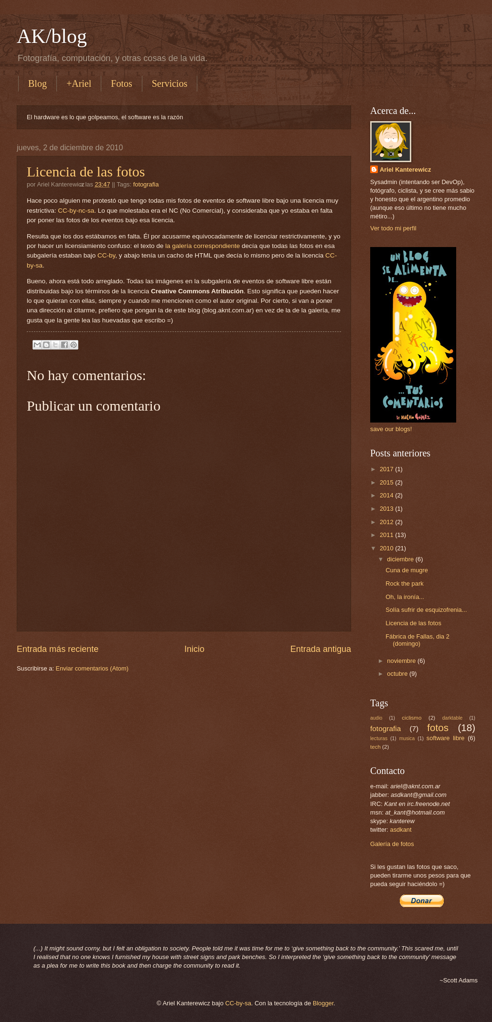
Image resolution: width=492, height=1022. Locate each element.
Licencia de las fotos (86, 171)
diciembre (401, 559)
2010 (387, 548)
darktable (452, 718)
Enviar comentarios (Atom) (92, 668)
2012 (387, 522)
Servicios (169, 83)
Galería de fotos (392, 843)
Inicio (194, 649)
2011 (387, 534)
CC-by (106, 255)
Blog (37, 83)
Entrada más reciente (57, 649)
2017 (387, 469)
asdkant (401, 829)
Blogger (323, 1003)
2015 (387, 482)
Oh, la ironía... (404, 596)
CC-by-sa (238, 1003)
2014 (387, 495)
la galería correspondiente (202, 245)
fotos (438, 727)
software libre (446, 738)
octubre (398, 673)
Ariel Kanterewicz (405, 169)
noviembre (402, 660)
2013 (387, 508)
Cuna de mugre (406, 570)
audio (376, 718)
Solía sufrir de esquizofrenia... (426, 609)
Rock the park (404, 583)
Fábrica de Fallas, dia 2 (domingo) (417, 640)
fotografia (146, 184)
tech (375, 747)
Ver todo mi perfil (393, 228)
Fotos (121, 83)
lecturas (378, 738)
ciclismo (411, 718)
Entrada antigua (320, 649)
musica (407, 738)
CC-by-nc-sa (76, 210)
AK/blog (52, 36)
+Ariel (78, 83)
